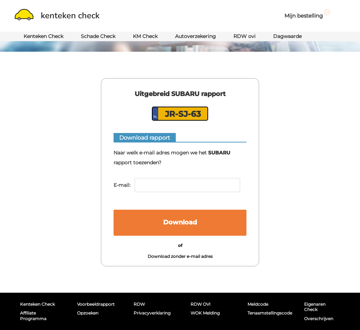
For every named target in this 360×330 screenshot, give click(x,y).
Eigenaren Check (315, 307)
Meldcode (258, 304)
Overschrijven (318, 318)
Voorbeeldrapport (96, 304)
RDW (139, 304)
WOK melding (205, 313)
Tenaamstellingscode (268, 313)
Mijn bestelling (307, 14)
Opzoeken (87, 313)
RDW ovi (244, 36)
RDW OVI (201, 304)
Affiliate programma (33, 315)
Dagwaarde (287, 36)
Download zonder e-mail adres (180, 256)
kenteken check (57, 15)
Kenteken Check (43, 36)
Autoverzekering (195, 36)
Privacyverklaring (152, 313)
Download (180, 222)
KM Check (145, 36)
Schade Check (98, 36)
